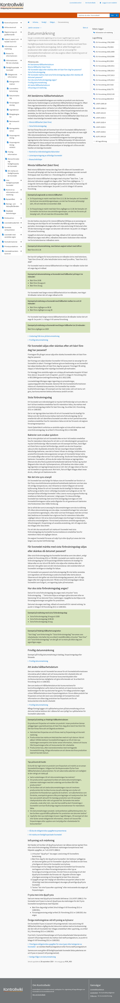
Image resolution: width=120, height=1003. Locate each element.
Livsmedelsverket (75, 3)
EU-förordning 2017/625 (103, 85)
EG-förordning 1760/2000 (103, 42)
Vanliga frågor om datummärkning (42, 957)
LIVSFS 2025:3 (99, 118)
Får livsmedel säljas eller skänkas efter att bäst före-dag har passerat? (55, 69)
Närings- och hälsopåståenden (12, 205)
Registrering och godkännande (12, 33)
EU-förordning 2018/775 (103, 89)
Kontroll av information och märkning (12, 192)
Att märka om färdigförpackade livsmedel (12, 173)
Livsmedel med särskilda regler (12, 236)
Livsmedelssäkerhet (12, 223)
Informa (36, 22)
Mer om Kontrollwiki (39, 995)
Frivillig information (11, 153)
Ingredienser (13, 110)
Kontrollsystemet (12, 23)
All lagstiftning (100, 141)
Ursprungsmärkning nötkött (13, 144)
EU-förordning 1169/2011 (103, 66)
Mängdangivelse (13, 115)
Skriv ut (85, 28)
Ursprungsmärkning (13, 136)
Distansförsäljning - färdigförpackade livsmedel (12, 162)
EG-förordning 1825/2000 (103, 52)
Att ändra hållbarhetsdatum (39, 85)
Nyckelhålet (12, 199)
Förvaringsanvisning (13, 104)
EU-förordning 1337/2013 (103, 75)
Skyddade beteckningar (9, 212)
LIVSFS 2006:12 (99, 108)
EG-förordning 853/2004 (103, 61)
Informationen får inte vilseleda (12, 61)
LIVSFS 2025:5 (99, 127)
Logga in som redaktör (108, 3)
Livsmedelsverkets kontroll (12, 252)
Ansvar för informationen (10, 54)
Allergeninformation (13, 82)
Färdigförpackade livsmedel (12, 68)
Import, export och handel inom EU (12, 40)
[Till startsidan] (28, 22)
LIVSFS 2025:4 (99, 122)
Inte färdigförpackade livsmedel (12, 182)
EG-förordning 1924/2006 (103, 56)
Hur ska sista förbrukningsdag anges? (42, 80)
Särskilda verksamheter (12, 228)
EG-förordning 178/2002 (103, 47)
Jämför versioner (35, 28)
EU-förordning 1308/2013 (103, 71)
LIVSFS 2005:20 (99, 104)
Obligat (53, 22)
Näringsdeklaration (13, 129)
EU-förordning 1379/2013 (103, 80)
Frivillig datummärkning (37, 82)
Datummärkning (13, 96)
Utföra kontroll (12, 27)
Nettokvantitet (13, 122)
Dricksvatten (12, 218)
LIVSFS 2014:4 (99, 113)
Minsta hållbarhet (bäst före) (39, 67)
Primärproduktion (12, 246)
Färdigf (44, 22)
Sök (112, 15)
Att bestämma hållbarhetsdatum (41, 64)
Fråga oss (93, 996)
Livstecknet (94, 993)
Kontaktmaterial (12, 242)
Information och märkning (12, 47)
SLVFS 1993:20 (99, 136)
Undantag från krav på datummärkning (44, 336)
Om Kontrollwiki (90, 3)
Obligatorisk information (13, 75)
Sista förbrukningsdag (36, 72)
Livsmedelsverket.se (97, 989)
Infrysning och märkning (37, 88)
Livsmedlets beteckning (12, 89)
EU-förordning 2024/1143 (103, 94)
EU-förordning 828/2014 (103, 99)
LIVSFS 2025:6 (99, 132)
